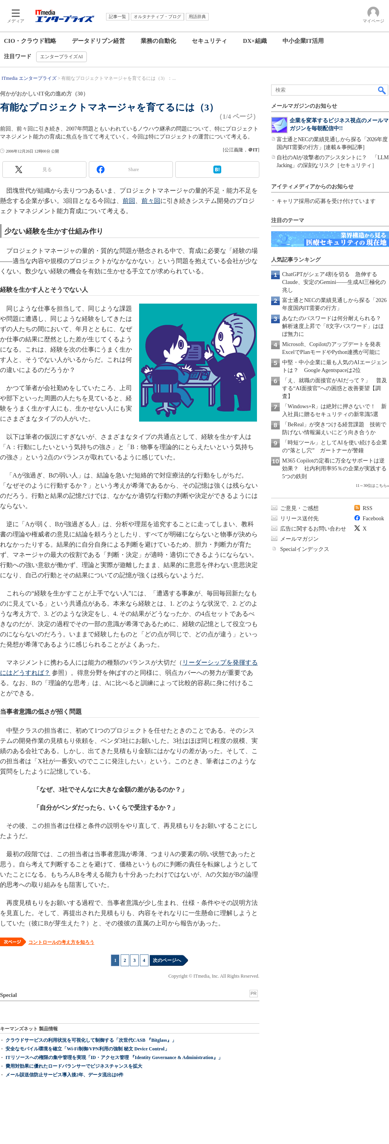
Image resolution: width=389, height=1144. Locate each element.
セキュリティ (209, 41)
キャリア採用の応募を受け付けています (326, 201)
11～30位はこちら (371, 485)
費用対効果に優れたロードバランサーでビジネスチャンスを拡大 (74, 1066)
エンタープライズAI (61, 56)
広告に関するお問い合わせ (313, 529)
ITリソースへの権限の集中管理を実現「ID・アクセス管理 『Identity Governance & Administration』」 (114, 1057)
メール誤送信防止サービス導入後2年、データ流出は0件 (64, 1075)
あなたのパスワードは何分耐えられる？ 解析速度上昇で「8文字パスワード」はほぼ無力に (334, 326)
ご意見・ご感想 (299, 508)
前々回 (150, 200)
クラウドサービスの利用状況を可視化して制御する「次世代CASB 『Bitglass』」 (91, 1040)
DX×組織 (254, 41)
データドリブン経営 (98, 41)
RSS (367, 508)
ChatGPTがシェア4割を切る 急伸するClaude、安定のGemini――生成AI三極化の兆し (334, 282)
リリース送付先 (299, 518)
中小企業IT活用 (303, 41)
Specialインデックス (304, 549)
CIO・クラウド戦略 (30, 41)
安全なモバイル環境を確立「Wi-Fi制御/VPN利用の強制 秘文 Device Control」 (87, 1049)
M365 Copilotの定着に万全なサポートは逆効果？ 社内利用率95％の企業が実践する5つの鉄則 (334, 468)
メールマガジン (299, 539)
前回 (129, 200)
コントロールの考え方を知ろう (61, 942)
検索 (382, 90)
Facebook (373, 518)
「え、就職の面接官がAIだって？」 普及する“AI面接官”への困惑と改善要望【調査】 (334, 388)
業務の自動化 (158, 41)
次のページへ (167, 960)
